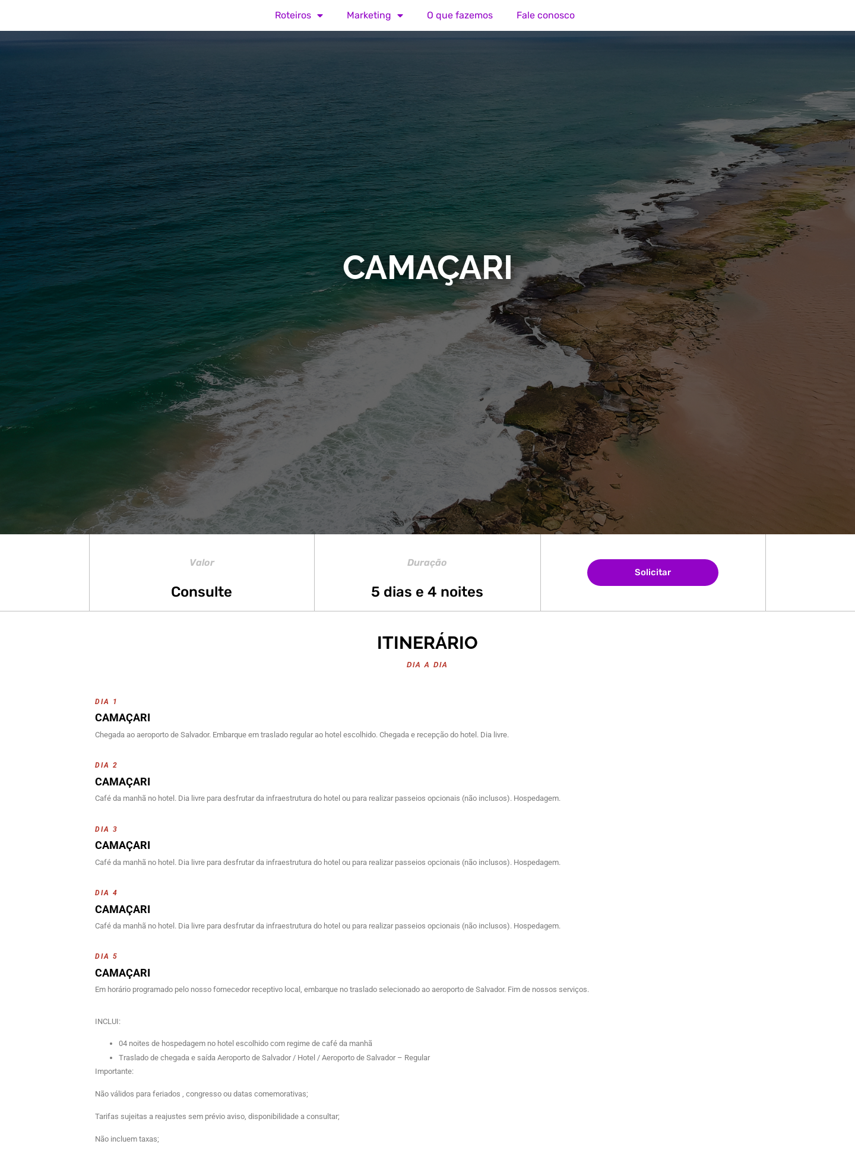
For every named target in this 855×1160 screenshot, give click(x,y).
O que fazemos (460, 15)
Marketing (375, 15)
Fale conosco (546, 15)
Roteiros (299, 15)
